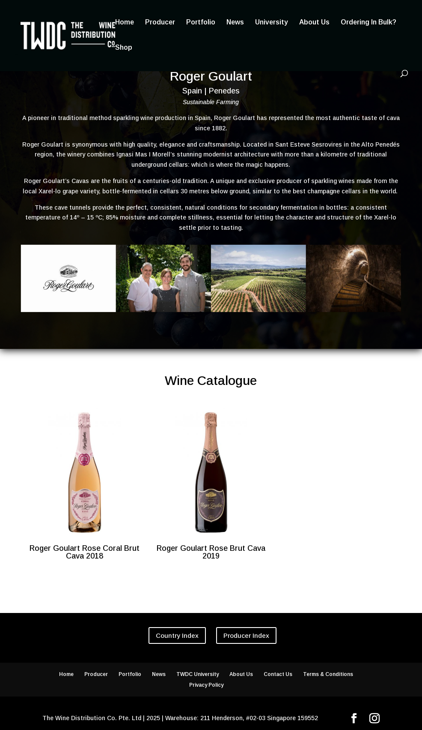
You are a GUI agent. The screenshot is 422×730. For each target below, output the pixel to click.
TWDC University (197, 674)
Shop (123, 48)
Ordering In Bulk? (368, 22)
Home (124, 22)
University (271, 22)
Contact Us (278, 674)
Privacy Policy (206, 685)
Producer (160, 22)
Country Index (177, 635)
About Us (314, 22)
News (235, 22)
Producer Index (246, 635)
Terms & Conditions (328, 674)
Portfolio (200, 22)
